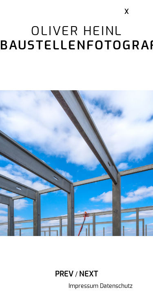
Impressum (83, 286)
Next (88, 274)
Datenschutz (116, 286)
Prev (64, 274)
